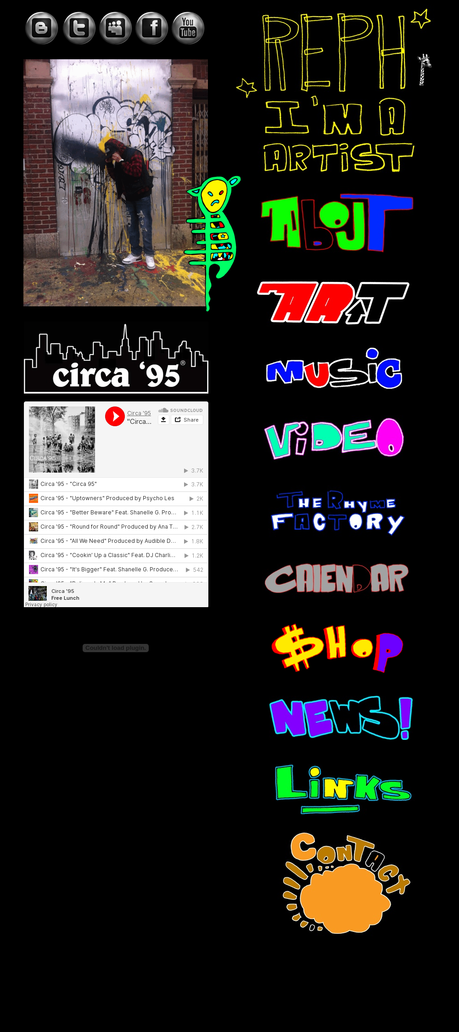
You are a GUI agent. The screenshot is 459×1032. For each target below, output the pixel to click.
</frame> (116, 504)
